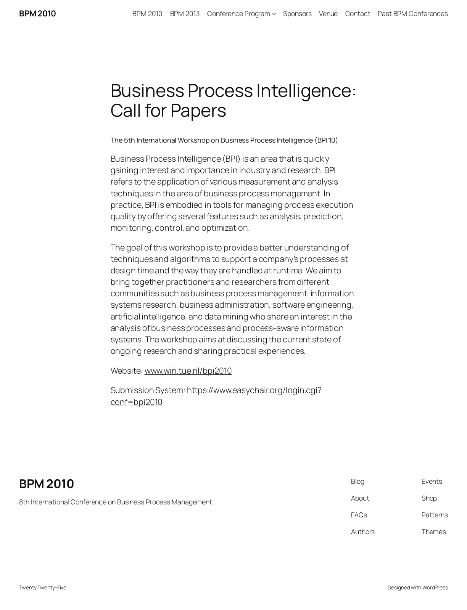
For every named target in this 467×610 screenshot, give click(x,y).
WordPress (435, 587)
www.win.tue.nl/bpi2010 (188, 370)
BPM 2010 (37, 13)
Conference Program (238, 13)
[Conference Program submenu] (274, 13)
